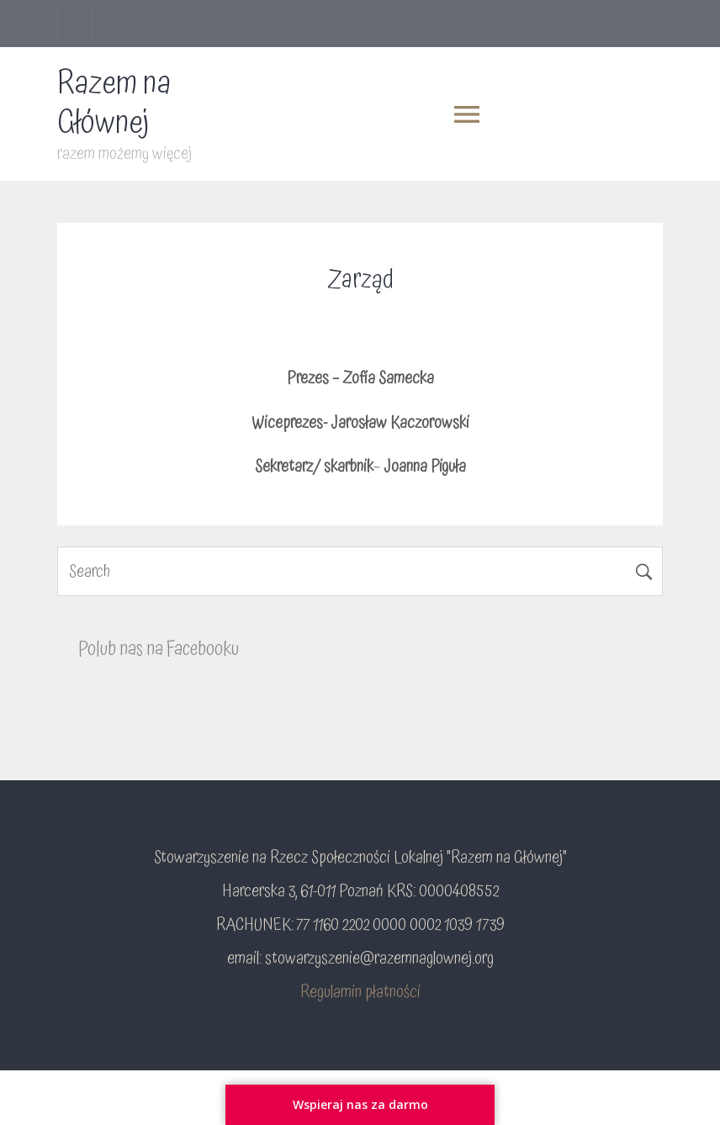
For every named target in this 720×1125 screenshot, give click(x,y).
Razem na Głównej (114, 103)
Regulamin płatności (360, 992)
